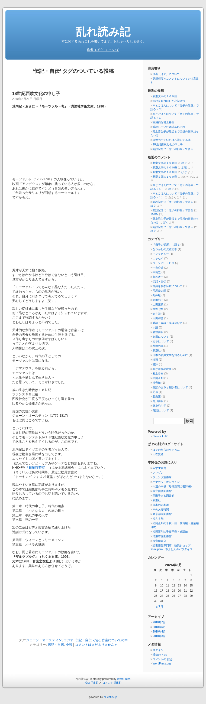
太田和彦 (158, 318)
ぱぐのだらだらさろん (166, 449)
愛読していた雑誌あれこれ (169, 126)
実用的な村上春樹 (163, 122)
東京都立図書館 (162, 514)
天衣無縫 (158, 454)
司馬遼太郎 (159, 290)
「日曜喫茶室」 (36, 468)
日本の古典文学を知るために (170, 355)
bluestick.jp (110, 697)
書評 (155, 364)
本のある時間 (161, 509)
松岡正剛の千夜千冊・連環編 (170, 531)
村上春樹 (158, 373)
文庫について (161, 336)
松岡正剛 (158, 378)
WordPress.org (162, 663)
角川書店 (158, 401)
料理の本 (158, 345)
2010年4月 (159, 631)
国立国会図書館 (162, 491)
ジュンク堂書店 (162, 477)
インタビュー (161, 253)
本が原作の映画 (162, 368)
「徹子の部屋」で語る (166, 244)
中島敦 (157, 272)
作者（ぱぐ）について (103, 50)
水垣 (184, 167)
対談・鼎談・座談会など (167, 322)
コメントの (162, 659)
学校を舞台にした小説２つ (169, 100)
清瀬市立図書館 (162, 536)
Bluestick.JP (160, 436)
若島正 (157, 396)
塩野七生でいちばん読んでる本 (172, 139)
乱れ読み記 (103, 32)
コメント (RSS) (111, 682)
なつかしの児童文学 (165, 249)
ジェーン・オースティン (44, 640)
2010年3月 (159, 636)
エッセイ (158, 258)
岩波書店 (158, 332)
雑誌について (161, 410)
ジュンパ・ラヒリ (163, 263)
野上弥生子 (159, 405)
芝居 (155, 391)
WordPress (123, 678)
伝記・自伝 (83, 640)
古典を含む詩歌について (167, 286)
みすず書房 (159, 468)
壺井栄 (157, 313)
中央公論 (158, 267)
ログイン (158, 649)
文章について (161, 341)
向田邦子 (158, 299)
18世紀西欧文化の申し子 (36, 93)
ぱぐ (184, 162)
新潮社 (157, 350)
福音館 (157, 382)
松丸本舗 (158, 518)
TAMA (153, 214)
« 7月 (160, 607)
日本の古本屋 (161, 504)
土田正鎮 (158, 304)
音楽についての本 (115, 640)
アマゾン (158, 472)
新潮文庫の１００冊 (165, 96)
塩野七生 (158, 309)
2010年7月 (159, 622)
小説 (96, 640)
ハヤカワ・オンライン (166, 481)
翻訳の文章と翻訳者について (170, 387)
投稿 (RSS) (91, 682)
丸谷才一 (158, 276)
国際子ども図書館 (163, 495)
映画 (155, 359)
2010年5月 (159, 626)
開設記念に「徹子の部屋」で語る (173, 149)
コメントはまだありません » (96, 645)
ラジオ (68, 640)
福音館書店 (159, 540)
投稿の (160, 654)
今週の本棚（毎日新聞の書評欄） (173, 486)
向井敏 (157, 295)
